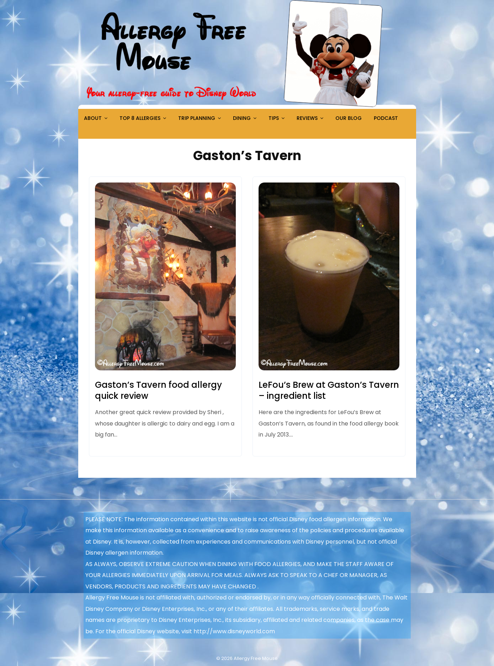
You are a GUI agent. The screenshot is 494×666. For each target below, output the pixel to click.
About (93, 118)
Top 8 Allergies (139, 118)
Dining (242, 118)
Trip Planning (196, 118)
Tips (274, 118)
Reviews (307, 118)
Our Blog (348, 118)
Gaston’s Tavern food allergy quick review (158, 390)
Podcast (386, 118)
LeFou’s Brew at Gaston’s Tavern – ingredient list (329, 390)
